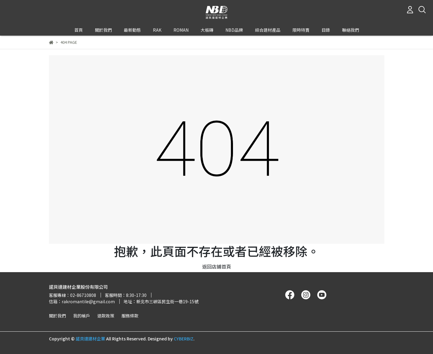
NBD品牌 (234, 30)
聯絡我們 (350, 30)
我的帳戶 (81, 316)
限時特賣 (300, 30)
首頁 (78, 30)
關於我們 (57, 316)
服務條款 (129, 316)
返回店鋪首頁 (216, 266)
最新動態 (132, 30)
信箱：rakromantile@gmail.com (82, 301)
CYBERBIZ (183, 339)
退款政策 (105, 316)
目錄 (326, 30)
